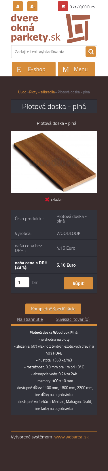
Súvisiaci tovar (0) (73, 319)
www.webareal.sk (71, 436)
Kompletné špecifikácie (53, 308)
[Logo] (50, 28)
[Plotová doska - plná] (54, 133)
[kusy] (22, 282)
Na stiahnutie (30, 319)
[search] (91, 51)
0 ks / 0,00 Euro (82, 7)
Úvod (22, 92)
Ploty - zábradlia (42, 92)
